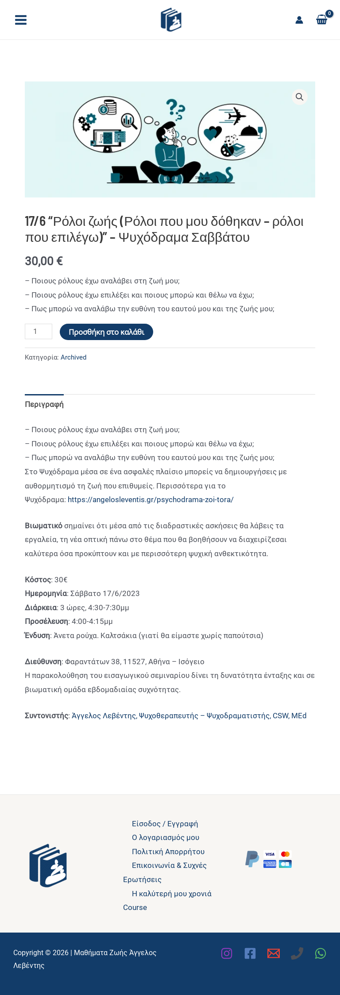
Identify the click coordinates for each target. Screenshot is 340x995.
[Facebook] (250, 953)
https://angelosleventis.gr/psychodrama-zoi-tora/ (150, 499)
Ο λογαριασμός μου (165, 837)
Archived (73, 357)
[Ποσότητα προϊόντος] (38, 331)
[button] (300, 97)
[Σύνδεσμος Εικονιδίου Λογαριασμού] (299, 20)
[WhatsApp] (320, 953)
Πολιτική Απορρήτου (168, 851)
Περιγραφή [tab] (44, 404)
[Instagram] (226, 953)
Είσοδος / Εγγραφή (165, 823)
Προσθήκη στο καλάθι (106, 332)
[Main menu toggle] (21, 20)
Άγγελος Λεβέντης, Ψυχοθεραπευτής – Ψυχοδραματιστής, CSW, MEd (189, 715)
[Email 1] (273, 953)
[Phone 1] (297, 953)
